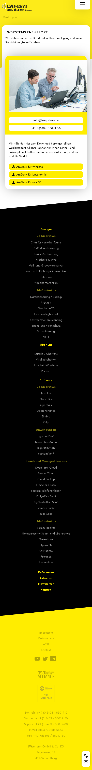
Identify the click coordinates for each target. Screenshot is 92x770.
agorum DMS (46, 436)
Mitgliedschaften (46, 359)
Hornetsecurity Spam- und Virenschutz (46, 533)
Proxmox (46, 556)
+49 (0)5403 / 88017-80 (46, 128)
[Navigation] (82, 4)
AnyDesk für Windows (27, 166)
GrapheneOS (46, 308)
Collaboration (46, 236)
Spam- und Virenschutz (46, 325)
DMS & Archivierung (46, 248)
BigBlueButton (46, 447)
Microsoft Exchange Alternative (46, 271)
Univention (46, 562)
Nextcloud (46, 393)
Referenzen (46, 572)
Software (46, 380)
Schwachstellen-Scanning (46, 320)
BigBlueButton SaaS (46, 502)
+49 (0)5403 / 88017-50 (51, 718)
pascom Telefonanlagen (46, 490)
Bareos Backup (46, 527)
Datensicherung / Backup (46, 297)
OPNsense (46, 550)
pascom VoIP (46, 453)
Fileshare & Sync (46, 259)
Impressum (46, 632)
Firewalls (46, 302)
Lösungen (46, 229)
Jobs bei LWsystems (46, 365)
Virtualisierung (46, 331)
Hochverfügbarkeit (46, 314)
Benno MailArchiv (46, 442)
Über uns (46, 344)
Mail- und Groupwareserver (46, 265)
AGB (46, 644)
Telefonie (46, 277)
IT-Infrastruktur (46, 290)
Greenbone (46, 539)
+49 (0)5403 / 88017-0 (51, 712)
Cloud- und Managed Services (46, 461)
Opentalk (46, 405)
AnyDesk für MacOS (26, 182)
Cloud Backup (46, 479)
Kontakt (46, 589)
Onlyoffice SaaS (46, 496)
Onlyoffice (46, 399)
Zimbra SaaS (46, 508)
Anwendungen (46, 429)
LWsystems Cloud (46, 467)
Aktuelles (46, 578)
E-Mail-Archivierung (46, 254)
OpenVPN (46, 545)
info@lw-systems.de (46, 120)
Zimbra (46, 416)
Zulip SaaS (46, 513)
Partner (46, 371)
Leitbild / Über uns (46, 353)
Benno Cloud (46, 473)
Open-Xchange (46, 410)
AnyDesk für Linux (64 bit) (30, 174)
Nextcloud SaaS (46, 485)
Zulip (46, 422)
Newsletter (46, 584)
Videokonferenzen (46, 282)
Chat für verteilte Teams (46, 242)
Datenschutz (46, 638)
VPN (46, 337)
